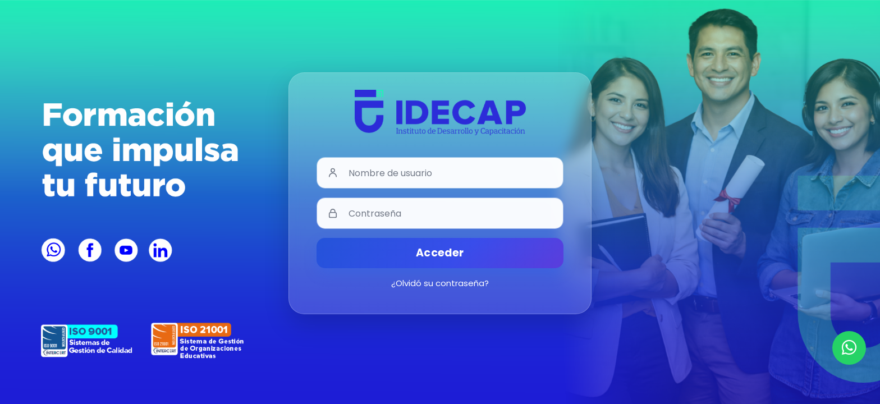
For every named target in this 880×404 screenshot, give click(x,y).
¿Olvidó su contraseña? (440, 283)
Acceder (440, 252)
